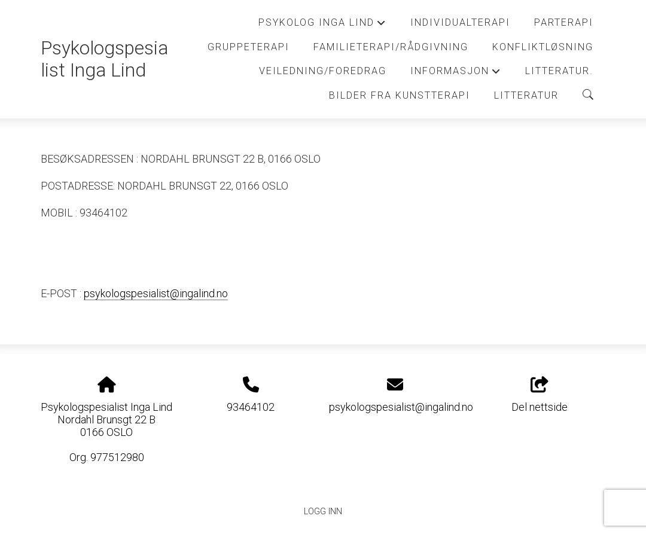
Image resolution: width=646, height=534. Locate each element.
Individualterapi (460, 22)
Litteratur (526, 95)
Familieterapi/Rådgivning (390, 47)
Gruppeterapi (249, 47)
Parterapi (563, 22)
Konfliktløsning (542, 47)
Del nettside (539, 395)
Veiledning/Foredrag (322, 71)
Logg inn (323, 511)
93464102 (251, 407)
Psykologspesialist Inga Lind (104, 59)
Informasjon (455, 74)
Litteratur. (559, 71)
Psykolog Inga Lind (322, 26)
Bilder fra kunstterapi (399, 95)
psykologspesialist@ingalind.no (156, 293)
